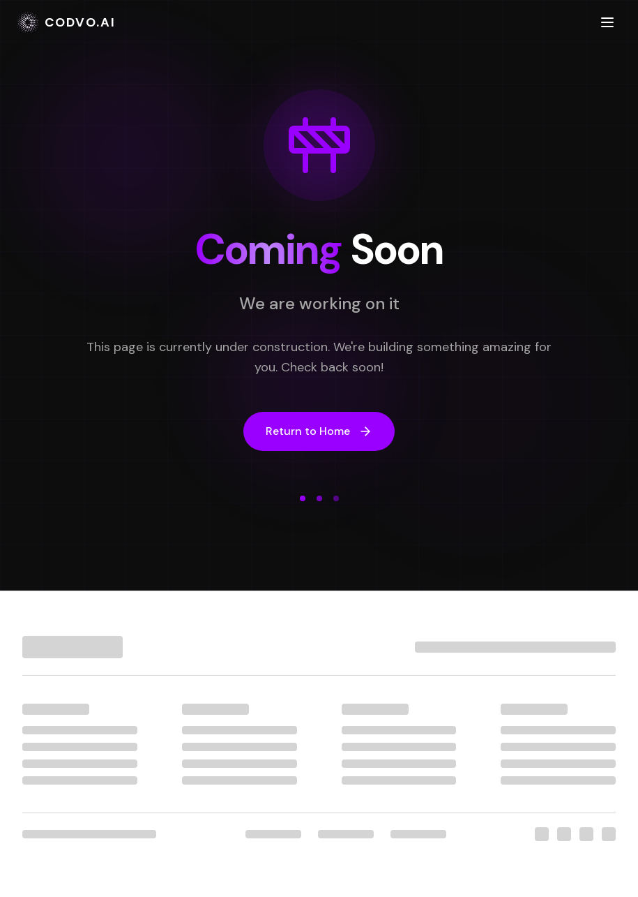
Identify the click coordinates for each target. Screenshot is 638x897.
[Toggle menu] (607, 22)
